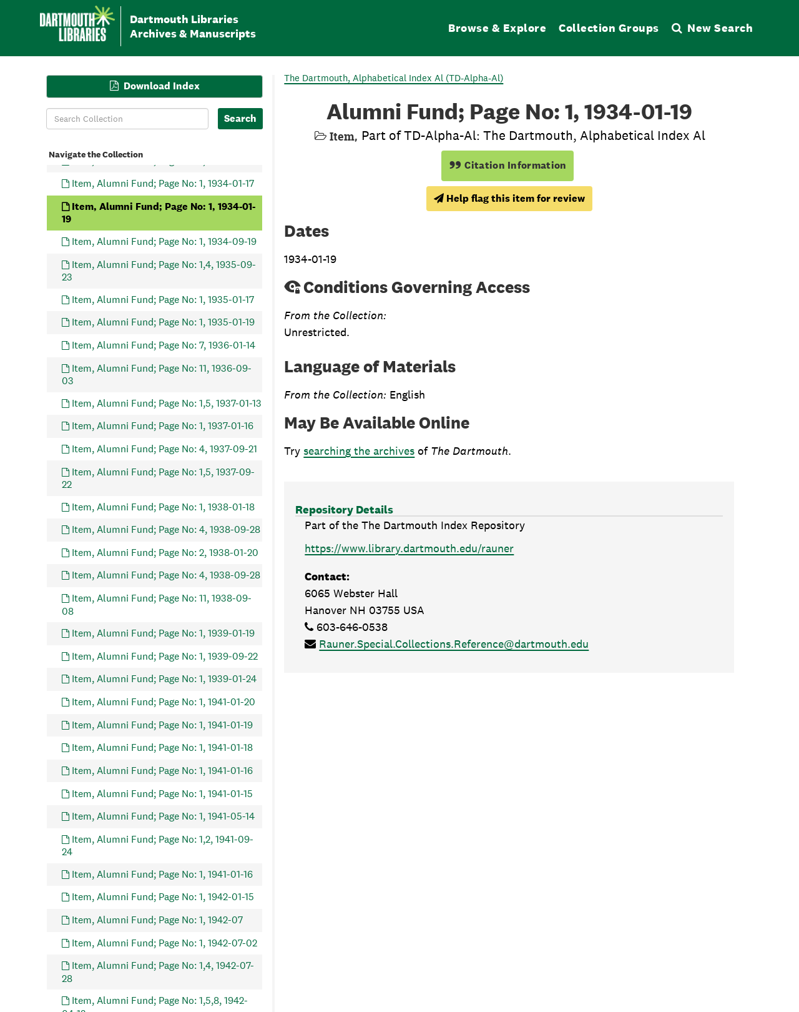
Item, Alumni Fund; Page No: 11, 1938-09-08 (157, 604)
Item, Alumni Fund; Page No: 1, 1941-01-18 (162, 747)
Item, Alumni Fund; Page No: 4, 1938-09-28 (166, 529)
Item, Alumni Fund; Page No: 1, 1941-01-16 (162, 769)
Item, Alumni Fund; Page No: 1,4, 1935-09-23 (159, 270)
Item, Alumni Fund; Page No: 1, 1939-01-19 (163, 633)
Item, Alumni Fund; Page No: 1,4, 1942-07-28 (158, 972)
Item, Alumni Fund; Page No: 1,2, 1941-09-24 (157, 845)
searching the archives (358, 451)
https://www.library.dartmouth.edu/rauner (409, 548)
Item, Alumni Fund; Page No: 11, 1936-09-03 (157, 374)
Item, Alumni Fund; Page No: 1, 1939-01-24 (164, 678)
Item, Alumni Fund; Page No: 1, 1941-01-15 (162, 793)
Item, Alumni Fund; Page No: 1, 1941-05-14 (163, 816)
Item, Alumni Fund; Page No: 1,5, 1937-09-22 (158, 477)
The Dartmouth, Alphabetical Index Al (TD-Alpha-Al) (393, 78)
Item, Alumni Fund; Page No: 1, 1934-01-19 (158, 212)
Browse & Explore (497, 28)
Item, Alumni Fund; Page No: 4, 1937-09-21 (164, 448)
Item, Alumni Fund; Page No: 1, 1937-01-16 (162, 425)
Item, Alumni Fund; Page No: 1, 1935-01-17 (163, 298)
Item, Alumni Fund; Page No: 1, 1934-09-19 (164, 241)
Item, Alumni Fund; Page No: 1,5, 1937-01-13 (167, 402)
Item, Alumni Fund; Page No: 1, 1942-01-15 (163, 896)
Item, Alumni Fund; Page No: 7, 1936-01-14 (163, 344)
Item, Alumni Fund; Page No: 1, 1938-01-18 (163, 506)
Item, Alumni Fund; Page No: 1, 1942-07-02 (164, 942)
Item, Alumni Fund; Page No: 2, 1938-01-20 (165, 551)
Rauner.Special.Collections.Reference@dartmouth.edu (454, 644)
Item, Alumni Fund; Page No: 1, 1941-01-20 (163, 701)
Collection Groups (609, 28)
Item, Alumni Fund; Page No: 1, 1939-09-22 (165, 655)
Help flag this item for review (509, 198)
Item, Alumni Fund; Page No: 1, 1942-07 (157, 919)
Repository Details (344, 509)
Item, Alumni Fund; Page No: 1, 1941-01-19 (162, 724)
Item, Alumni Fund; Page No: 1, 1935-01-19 (163, 322)
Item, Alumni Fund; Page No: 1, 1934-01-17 (163, 183)
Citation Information (508, 165)
